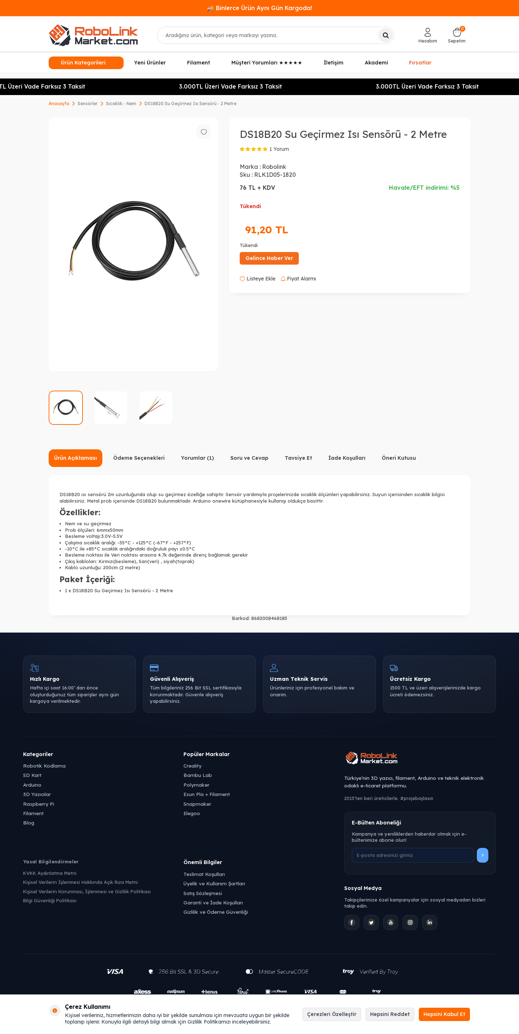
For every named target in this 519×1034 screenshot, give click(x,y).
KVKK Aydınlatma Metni (49, 873)
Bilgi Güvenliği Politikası (49, 900)
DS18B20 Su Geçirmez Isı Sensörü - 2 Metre (190, 103)
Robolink (274, 166)
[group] (133, 244)
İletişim (333, 62)
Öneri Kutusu (399, 458)
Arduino (32, 785)
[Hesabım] (427, 35)
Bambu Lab (197, 775)
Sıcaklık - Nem (121, 103)
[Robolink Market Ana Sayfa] (420, 759)
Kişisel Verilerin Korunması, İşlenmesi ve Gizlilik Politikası (87, 891)
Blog (28, 822)
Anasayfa (59, 103)
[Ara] (385, 35)
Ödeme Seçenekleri (139, 458)
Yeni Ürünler (150, 62)
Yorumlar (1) (197, 458)
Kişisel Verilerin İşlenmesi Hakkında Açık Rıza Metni (80, 882)
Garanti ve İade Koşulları (213, 902)
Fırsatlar (420, 61)
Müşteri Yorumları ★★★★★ (266, 62)
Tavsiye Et (298, 458)
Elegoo (191, 813)
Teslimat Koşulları (204, 874)
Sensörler (87, 103)
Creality (192, 766)
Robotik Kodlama (44, 766)
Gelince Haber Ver (269, 258)
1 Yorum (279, 149)
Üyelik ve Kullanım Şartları (214, 883)
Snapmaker (197, 804)
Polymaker (196, 785)
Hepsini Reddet (390, 1014)
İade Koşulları (346, 458)
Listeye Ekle (257, 278)
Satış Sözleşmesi (202, 893)
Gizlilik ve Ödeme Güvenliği (215, 912)
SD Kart (32, 775)
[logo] (93, 35)
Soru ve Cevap (249, 458)
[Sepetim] (457, 35)
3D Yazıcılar (37, 794)
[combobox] (276, 35)
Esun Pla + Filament (206, 794)
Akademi (376, 62)
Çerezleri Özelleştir (331, 1014)
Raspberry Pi (38, 804)
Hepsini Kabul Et (444, 1014)
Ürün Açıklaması (75, 458)
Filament (198, 62)
